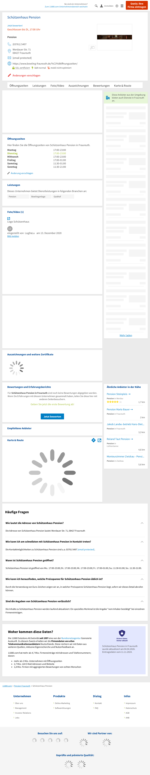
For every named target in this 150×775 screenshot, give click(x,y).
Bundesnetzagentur (71, 638)
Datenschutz (131, 708)
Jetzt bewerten (52, 416)
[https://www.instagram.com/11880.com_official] (50, 740)
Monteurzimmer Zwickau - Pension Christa (126, 456)
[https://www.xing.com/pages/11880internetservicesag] (58, 740)
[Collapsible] (142, 523)
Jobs (17, 717)
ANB (127, 717)
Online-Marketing (62, 703)
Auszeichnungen (79, 85)
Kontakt (98, 703)
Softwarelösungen (63, 708)
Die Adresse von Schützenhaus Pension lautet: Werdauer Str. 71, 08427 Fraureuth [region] (45, 530)
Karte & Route (122, 85)
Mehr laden (126, 335)
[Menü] (123, 5)
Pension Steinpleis (117, 394)
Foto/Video (57, 85)
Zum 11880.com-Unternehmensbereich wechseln (66, 6)
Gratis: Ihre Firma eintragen (137, 5)
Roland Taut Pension (118, 439)
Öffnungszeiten (19, 85)
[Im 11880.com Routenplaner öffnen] (93, 439)
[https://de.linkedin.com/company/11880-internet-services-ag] (66, 740)
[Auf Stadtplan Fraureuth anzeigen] (99, 440)
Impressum (131, 703)
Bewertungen (101, 85)
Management (21, 708)
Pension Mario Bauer (118, 409)
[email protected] (85, 549)
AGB (127, 713)
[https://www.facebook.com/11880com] (34, 740)
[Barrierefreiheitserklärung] (118, 5)
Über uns (19, 703)
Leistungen (39, 85)
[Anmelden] (108, 5)
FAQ (96, 708)
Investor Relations (23, 713)
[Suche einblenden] (97, 5)
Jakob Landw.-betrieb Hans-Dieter (126, 424)
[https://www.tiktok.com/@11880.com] (42, 740)
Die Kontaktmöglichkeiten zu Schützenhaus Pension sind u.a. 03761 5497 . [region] (50, 549)
